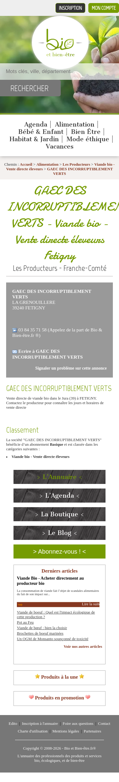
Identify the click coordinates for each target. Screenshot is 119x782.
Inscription (70, 8)
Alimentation (74, 124)
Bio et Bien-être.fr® (80, 748)
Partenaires (92, 731)
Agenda (35, 124)
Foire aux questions (78, 723)
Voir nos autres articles (83, 646)
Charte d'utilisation (33, 731)
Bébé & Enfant (40, 131)
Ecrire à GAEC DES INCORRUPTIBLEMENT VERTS (47, 354)
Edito (13, 723)
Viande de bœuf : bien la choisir (42, 628)
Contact (104, 723)
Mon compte (104, 8)
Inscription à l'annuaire (40, 723)
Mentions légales (65, 731)
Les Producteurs (76, 164)
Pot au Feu (25, 622)
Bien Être (86, 131)
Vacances (60, 146)
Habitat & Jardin (34, 139)
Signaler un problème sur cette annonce (71, 368)
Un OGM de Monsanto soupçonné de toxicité (52, 639)
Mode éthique (88, 139)
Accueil (26, 164)
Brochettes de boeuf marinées (40, 633)
